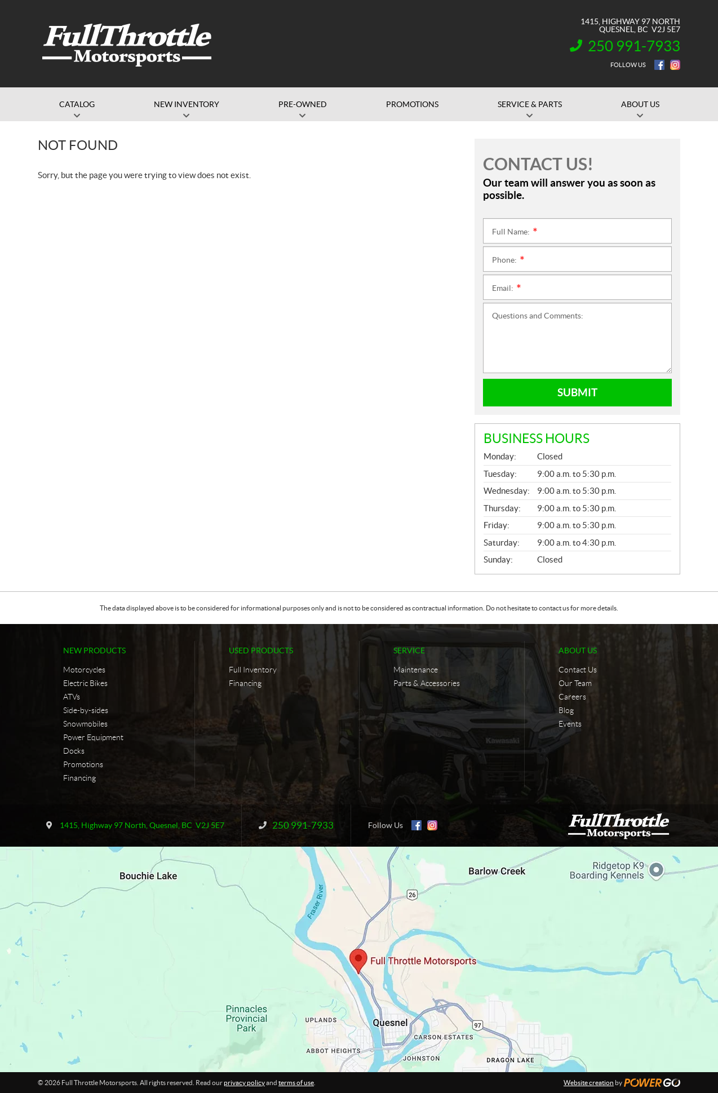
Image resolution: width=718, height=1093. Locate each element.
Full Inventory (253, 669)
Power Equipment (93, 737)
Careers (572, 696)
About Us (578, 650)
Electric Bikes (85, 683)
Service (409, 650)
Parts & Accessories (426, 683)
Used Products (261, 650)
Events (570, 723)
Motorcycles (84, 669)
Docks (74, 750)
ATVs (71, 696)
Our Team (575, 683)
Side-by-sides (85, 710)
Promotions (83, 764)
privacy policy (244, 1082)
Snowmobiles (85, 723)
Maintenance (415, 669)
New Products (94, 650)
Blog (566, 710)
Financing (79, 777)
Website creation (589, 1082)
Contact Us (578, 669)
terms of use (296, 1082)
